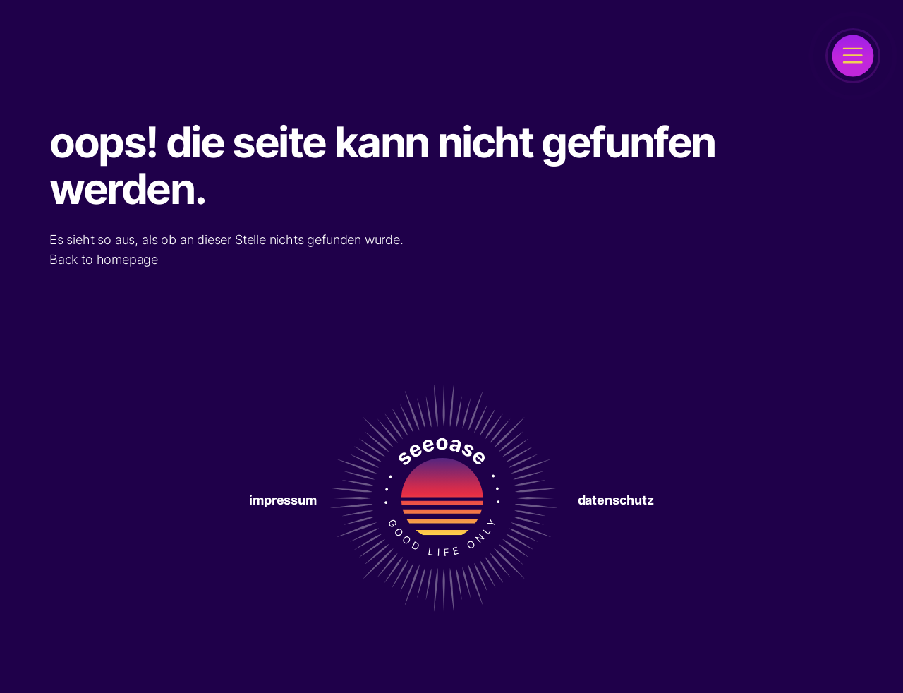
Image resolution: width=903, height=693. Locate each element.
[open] (852, 55)
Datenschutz (616, 500)
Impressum (282, 500)
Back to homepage (103, 259)
